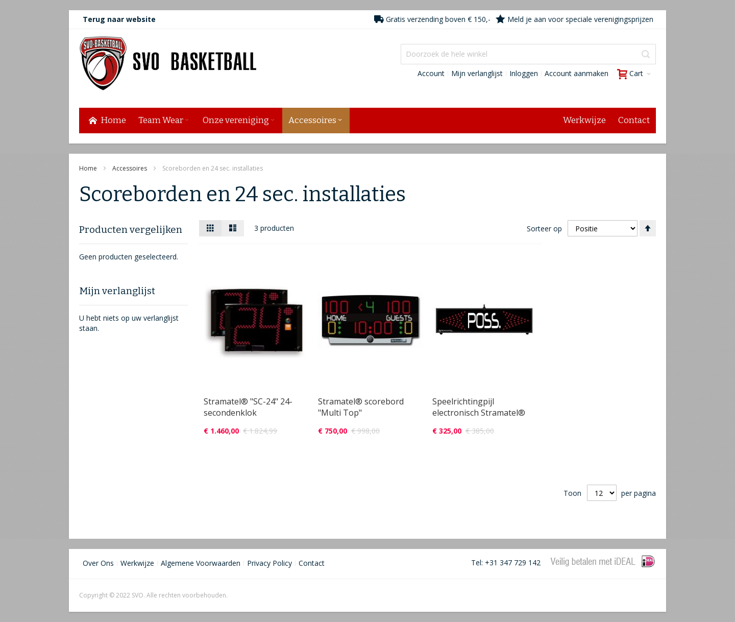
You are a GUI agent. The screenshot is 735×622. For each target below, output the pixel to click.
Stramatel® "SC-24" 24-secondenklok (248, 407)
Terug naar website (119, 19)
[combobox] (528, 54)
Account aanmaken (576, 73)
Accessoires (130, 168)
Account (431, 73)
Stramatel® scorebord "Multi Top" (361, 407)
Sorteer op (544, 228)
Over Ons (98, 563)
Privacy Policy (269, 563)
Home (89, 168)
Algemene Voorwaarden (200, 563)
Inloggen (523, 73)
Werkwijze (137, 563)
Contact (312, 563)
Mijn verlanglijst (477, 73)
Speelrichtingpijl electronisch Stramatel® (478, 407)
